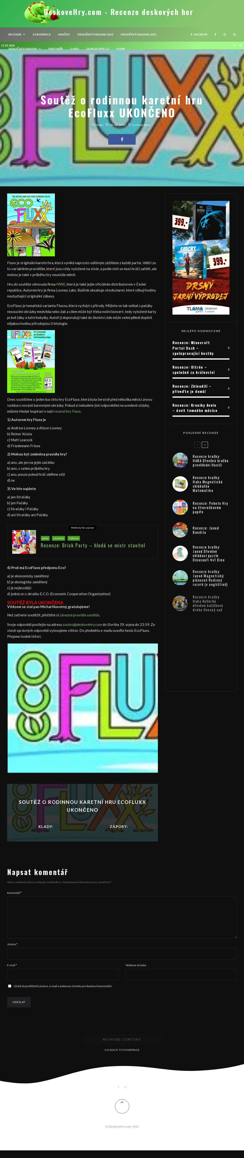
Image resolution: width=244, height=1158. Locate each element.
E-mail (12, 973)
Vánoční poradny (22, 48)
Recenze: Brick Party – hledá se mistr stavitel (93, 546)
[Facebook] (215, 34)
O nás (74, 48)
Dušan (97, 125)
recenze (14, 34)
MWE (60, 284)
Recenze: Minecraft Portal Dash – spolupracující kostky (193, 348)
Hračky (64, 34)
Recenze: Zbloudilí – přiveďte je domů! (191, 388)
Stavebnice (42, 34)
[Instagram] (224, 34)
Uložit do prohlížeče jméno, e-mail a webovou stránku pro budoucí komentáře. (63, 993)
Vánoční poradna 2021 (138, 34)
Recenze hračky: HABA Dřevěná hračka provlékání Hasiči (211, 461)
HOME (120, 48)
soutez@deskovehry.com (82, 624)
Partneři (55, 48)
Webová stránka (136, 973)
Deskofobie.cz (97, 48)
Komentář (14, 893)
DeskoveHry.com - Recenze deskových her (118, 11)
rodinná (74, 539)
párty (45, 539)
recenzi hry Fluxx (67, 411)
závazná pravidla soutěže (79, 615)
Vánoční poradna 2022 (95, 34)
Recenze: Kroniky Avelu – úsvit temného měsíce (195, 407)
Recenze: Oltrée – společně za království (193, 369)
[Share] (122, 139)
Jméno (12, 952)
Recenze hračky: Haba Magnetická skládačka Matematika (208, 486)
